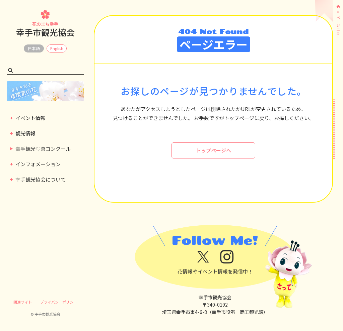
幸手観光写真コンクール (40, 148)
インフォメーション (35, 164)
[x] (203, 257)
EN (57, 48)
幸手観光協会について (38, 179)
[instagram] (227, 257)
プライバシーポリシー (58, 302)
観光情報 (23, 133)
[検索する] (10, 70)
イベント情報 (28, 117)
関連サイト (22, 302)
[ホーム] (338, 6)
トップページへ (213, 150)
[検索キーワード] (45, 70)
